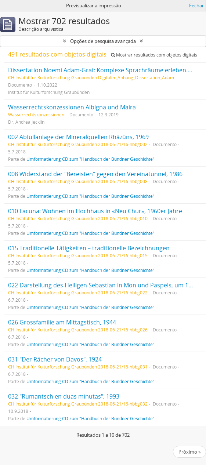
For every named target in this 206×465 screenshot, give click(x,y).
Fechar (196, 5)
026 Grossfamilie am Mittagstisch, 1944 (62, 322)
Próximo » (189, 451)
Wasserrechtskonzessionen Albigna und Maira (72, 107)
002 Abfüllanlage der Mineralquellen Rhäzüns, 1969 (78, 137)
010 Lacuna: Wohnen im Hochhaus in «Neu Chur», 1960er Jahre (95, 211)
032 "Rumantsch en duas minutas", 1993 (63, 396)
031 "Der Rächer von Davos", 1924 (55, 359)
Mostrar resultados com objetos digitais (154, 55)
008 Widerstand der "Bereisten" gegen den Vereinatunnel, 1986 (95, 174)
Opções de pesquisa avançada (103, 41)
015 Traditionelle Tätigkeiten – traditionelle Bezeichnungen (89, 248)
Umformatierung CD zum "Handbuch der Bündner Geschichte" (90, 159)
